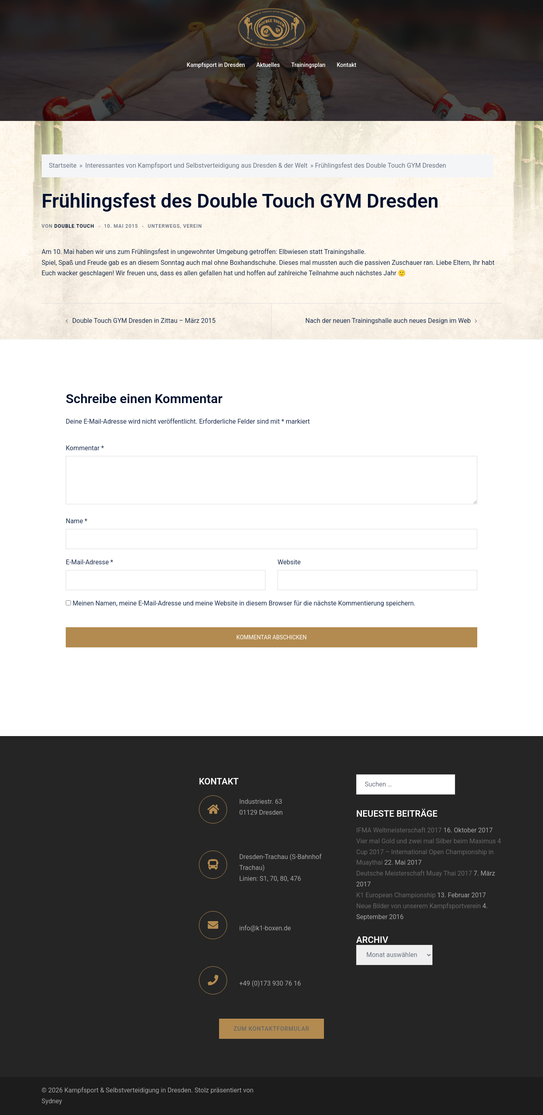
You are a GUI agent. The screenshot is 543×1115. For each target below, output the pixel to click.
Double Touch (74, 226)
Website (289, 562)
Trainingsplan (308, 65)
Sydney (52, 1101)
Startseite (63, 165)
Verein (192, 226)
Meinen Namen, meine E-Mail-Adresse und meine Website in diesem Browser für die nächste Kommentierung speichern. (244, 603)
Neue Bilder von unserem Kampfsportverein (418, 906)
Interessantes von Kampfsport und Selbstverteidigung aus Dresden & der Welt (196, 165)
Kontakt (347, 65)
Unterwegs (164, 226)
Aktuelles (268, 65)
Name (77, 521)
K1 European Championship (396, 895)
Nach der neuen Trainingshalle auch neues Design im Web (388, 321)
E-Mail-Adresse (89, 562)
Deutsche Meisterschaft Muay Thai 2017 (414, 873)
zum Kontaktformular (271, 1029)
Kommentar (85, 448)
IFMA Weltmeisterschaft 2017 (399, 830)
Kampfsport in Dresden (216, 65)
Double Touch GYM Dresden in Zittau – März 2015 (143, 321)
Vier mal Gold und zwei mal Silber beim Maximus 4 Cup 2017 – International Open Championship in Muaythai (428, 852)
